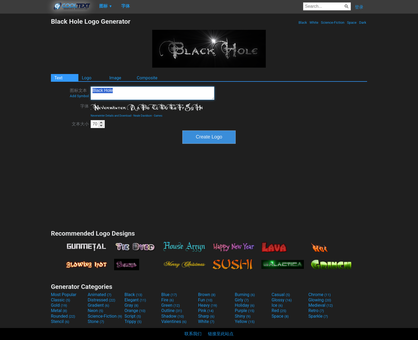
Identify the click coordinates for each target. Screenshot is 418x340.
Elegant (135, 299)
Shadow (172, 316)
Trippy (133, 321)
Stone (96, 321)
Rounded (63, 316)
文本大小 (80, 123)
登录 (359, 7)
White (314, 22)
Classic (60, 299)
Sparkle (318, 316)
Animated (99, 294)
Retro (316, 310)
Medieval (320, 305)
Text (58, 77)
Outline (171, 310)
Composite (147, 77)
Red (279, 310)
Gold (59, 305)
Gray (131, 305)
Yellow (245, 321)
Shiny (243, 316)
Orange (135, 310)
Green (170, 305)
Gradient (98, 305)
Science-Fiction (332, 22)
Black (303, 22)
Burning (245, 294)
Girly (242, 299)
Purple (244, 310)
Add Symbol (79, 96)
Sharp (206, 316)
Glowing (319, 299)
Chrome (319, 294)
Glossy (282, 299)
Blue (169, 294)
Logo (86, 77)
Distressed (101, 299)
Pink (206, 310)
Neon (95, 310)
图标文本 (79, 93)
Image (115, 77)
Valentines (174, 321)
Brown (206, 294)
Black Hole (152, 93)
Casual (281, 294)
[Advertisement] (25, 97)
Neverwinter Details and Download (111, 115)
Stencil (60, 321)
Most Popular (64, 294)
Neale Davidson (142, 115)
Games (158, 115)
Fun (205, 299)
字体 (84, 106)
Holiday (245, 305)
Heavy (207, 305)
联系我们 (193, 333)
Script (132, 316)
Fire (167, 299)
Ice (277, 305)
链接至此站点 (221, 333)
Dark (362, 22)
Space (351, 22)
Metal (59, 310)
